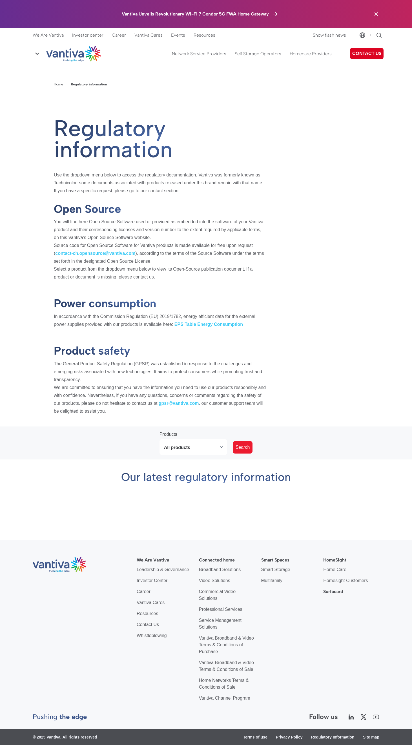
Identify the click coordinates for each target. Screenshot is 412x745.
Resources (204, 35)
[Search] (379, 35)
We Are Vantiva (48, 35)
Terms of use (255, 737)
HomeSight (334, 560)
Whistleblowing (152, 635)
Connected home (217, 560)
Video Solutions (214, 580)
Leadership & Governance (163, 569)
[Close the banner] (376, 14)
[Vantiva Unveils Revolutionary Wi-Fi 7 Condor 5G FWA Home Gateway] (200, 14)
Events (178, 35)
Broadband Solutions (220, 569)
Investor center (87, 35)
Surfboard (333, 591)
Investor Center (152, 580)
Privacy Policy (289, 737)
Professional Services (220, 609)
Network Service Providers (199, 53)
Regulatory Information (333, 737)
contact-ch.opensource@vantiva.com (95, 253)
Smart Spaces (275, 560)
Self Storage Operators (258, 53)
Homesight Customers (345, 580)
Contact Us (148, 624)
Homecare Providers (311, 53)
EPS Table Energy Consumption (208, 324)
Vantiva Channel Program (224, 698)
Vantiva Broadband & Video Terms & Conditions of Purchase (226, 645)
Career (119, 35)
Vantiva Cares (148, 35)
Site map (371, 737)
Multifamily (272, 580)
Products (168, 434)
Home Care (334, 569)
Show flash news (329, 35)
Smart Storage (275, 569)
